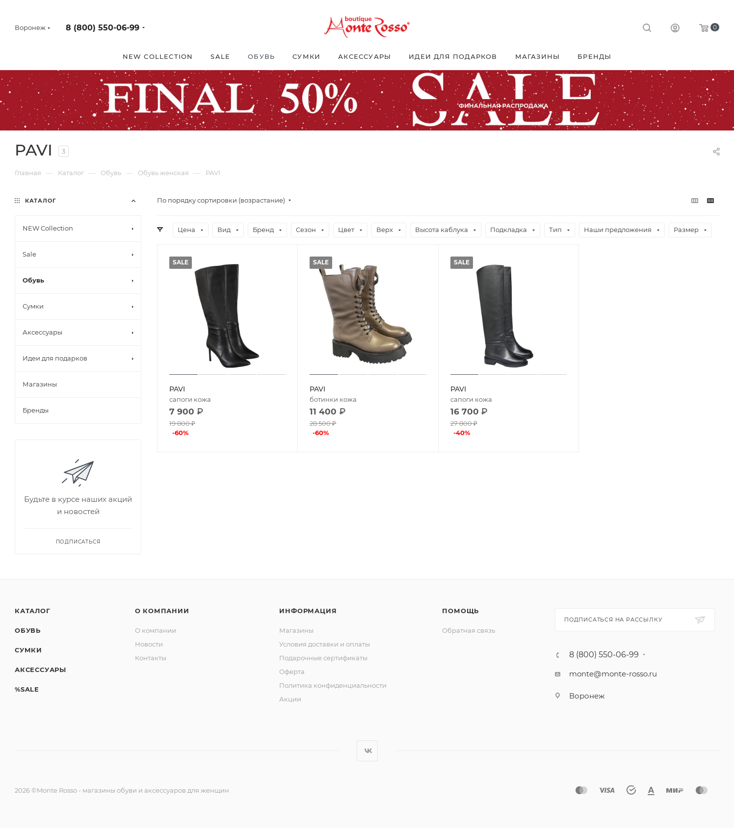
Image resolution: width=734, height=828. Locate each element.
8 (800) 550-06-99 (102, 27)
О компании (162, 611)
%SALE (27, 689)
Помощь (460, 611)
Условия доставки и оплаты (324, 644)
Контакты (150, 658)
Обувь (28, 630)
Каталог (33, 611)
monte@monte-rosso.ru (613, 673)
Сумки (28, 650)
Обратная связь (468, 630)
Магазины (296, 630)
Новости (149, 644)
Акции (290, 699)
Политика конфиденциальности (333, 685)
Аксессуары (40, 669)
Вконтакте (367, 750)
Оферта (292, 671)
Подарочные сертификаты (323, 658)
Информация (308, 611)
